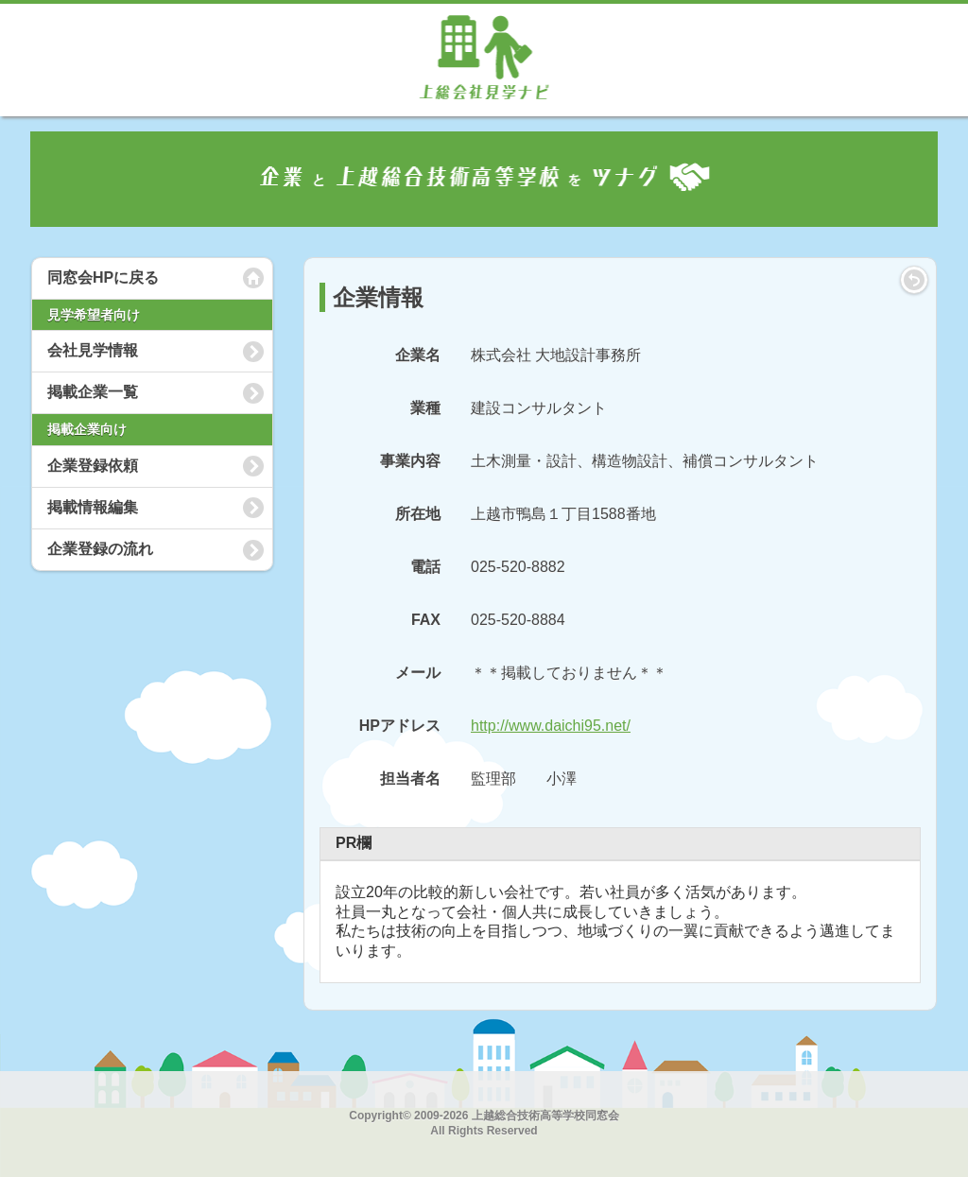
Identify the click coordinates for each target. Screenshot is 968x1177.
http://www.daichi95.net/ (551, 726)
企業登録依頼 (92, 466)
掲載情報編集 (92, 507)
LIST (914, 280)
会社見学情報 (92, 350)
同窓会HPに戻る (103, 277)
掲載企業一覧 (92, 392)
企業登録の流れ (100, 549)
